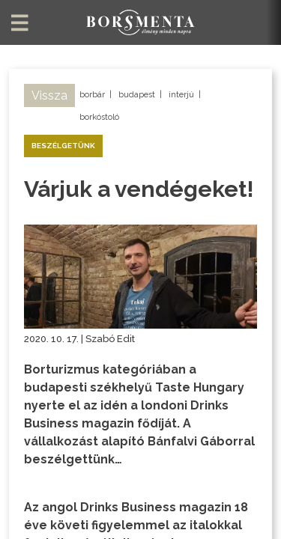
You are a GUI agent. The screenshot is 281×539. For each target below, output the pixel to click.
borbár (92, 95)
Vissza (49, 95)
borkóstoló (99, 117)
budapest (136, 95)
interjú (181, 95)
